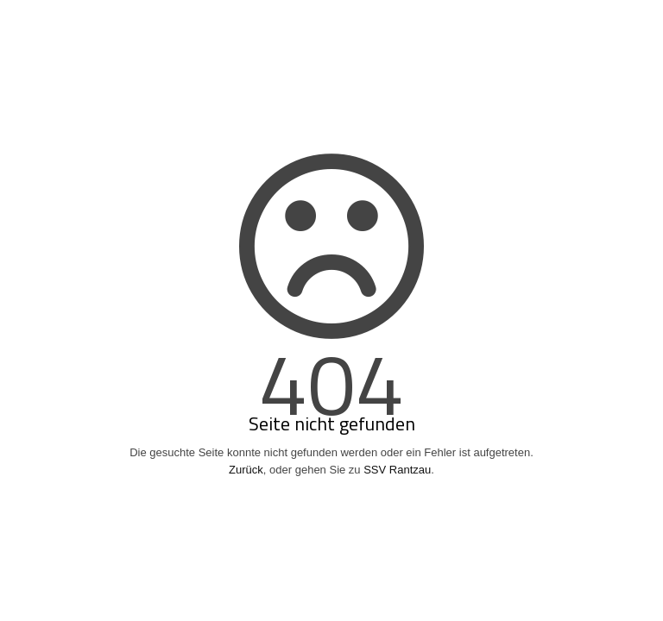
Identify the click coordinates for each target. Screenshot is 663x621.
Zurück (246, 469)
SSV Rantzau (397, 469)
